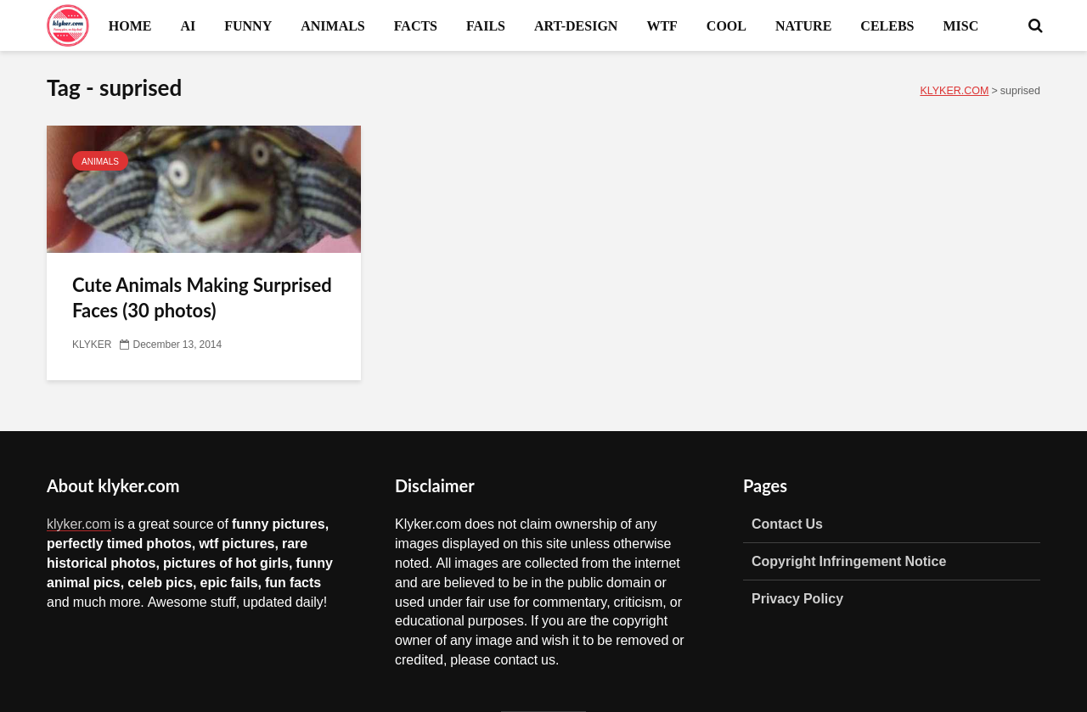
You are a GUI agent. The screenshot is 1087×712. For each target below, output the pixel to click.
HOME (130, 25)
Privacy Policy (797, 598)
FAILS (485, 25)
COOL (726, 25)
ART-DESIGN (575, 25)
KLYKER (91, 344)
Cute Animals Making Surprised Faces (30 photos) (202, 297)
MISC (960, 25)
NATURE (803, 25)
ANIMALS (333, 25)
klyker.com (79, 523)
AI (187, 25)
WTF (661, 25)
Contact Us (787, 523)
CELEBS (887, 25)
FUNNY (248, 25)
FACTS (415, 25)
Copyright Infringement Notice (849, 561)
